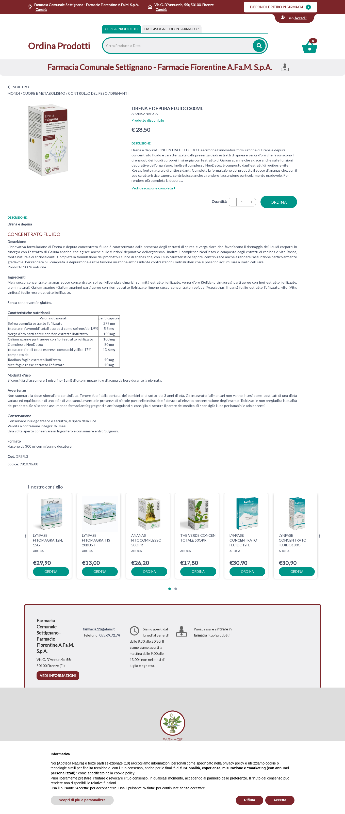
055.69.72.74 (109, 635)
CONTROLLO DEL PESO (88, 93)
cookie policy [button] (124, 773)
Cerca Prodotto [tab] (121, 29)
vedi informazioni (58, 675)
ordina (279, 202)
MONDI (14, 93)
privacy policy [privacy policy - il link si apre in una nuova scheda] (233, 763)
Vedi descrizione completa (153, 188)
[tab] (172, 29)
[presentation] (25, 536)
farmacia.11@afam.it (99, 629)
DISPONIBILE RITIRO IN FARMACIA (276, 7)
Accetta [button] (279, 800)
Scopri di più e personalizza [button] (82, 800)
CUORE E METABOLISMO (44, 93)
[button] (170, 588)
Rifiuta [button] (249, 800)
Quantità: (219, 201)
